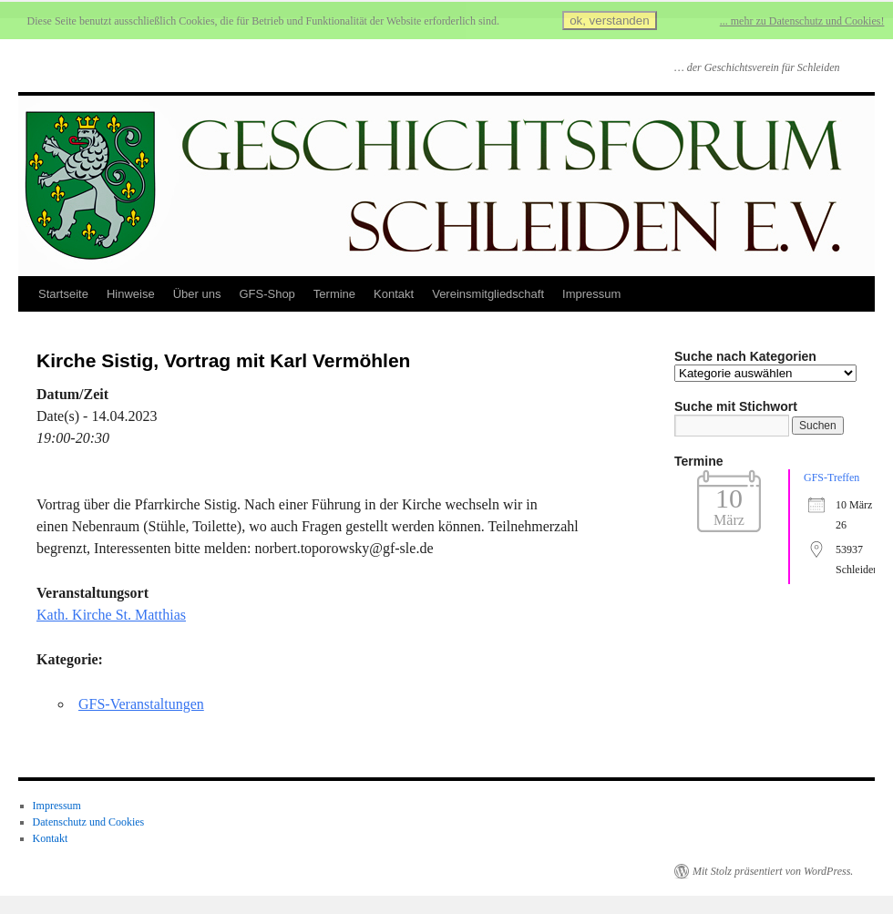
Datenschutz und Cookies (89, 822)
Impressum (591, 294)
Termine (334, 294)
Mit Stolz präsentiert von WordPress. (773, 871)
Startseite (63, 294)
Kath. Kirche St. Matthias (111, 614)
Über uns (197, 294)
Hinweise (131, 294)
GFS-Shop (266, 294)
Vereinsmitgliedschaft (488, 294)
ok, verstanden (609, 20)
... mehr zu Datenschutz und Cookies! (802, 21)
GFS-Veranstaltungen (141, 704)
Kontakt (394, 294)
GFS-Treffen (831, 477)
